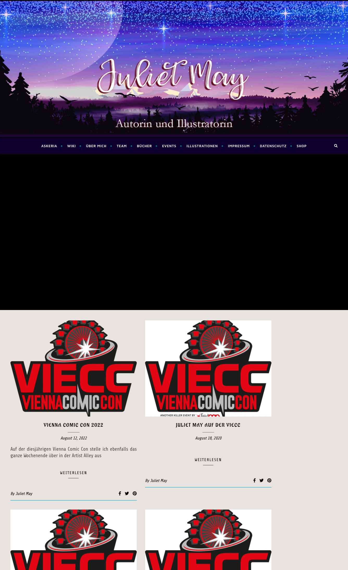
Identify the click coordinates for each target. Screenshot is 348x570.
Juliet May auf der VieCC (208, 269)
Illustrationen (202, 146)
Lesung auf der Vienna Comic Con (73, 458)
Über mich (96, 146)
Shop (302, 146)
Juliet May (23, 337)
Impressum (239, 146)
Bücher (144, 146)
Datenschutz (273, 146)
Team (122, 146)
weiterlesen (73, 316)
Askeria (49, 146)
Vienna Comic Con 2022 (73, 269)
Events (169, 146)
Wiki (71, 146)
